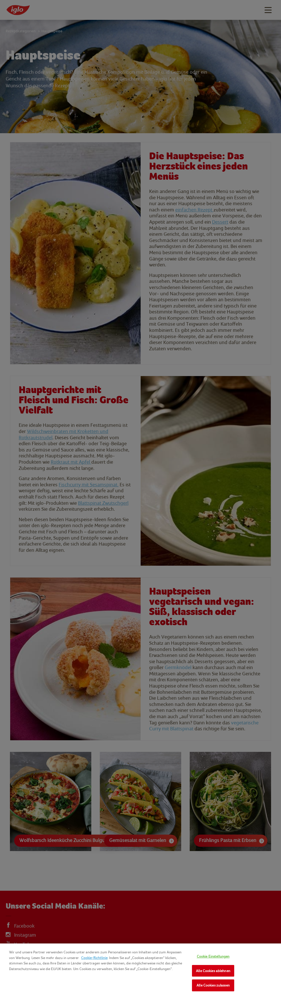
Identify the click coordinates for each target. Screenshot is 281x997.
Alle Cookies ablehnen (213, 971)
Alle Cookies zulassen (213, 985)
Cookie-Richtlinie (94, 958)
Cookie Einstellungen (213, 956)
